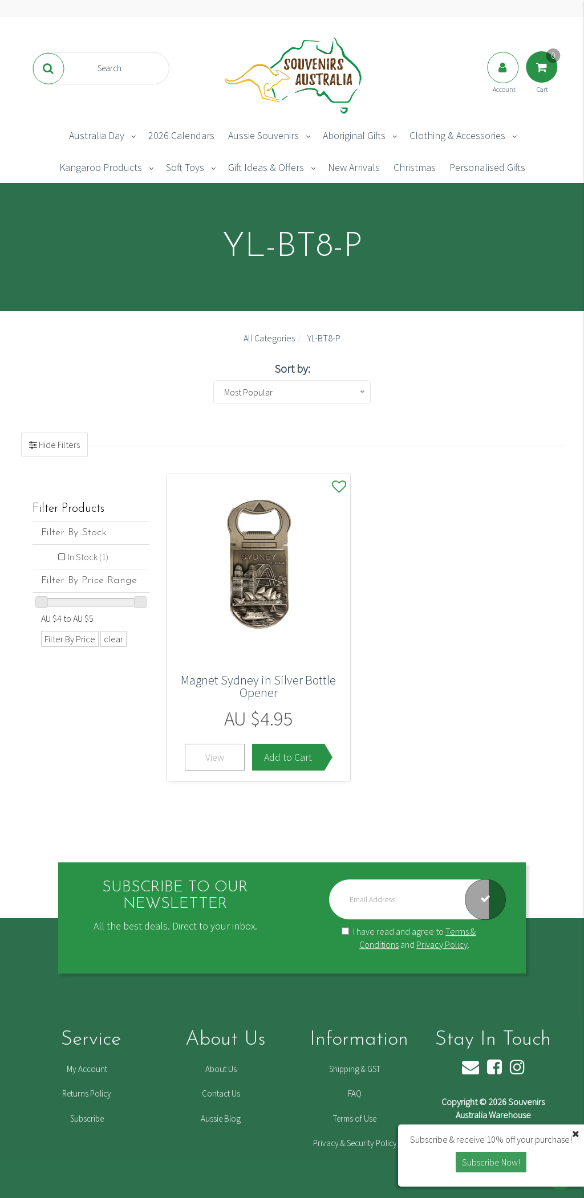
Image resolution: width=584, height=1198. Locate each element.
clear (113, 639)
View (214, 757)
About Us (221, 1068)
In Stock (88, 557)
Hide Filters (58, 444)
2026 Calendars (181, 135)
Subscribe (87, 1118)
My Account (87, 1068)
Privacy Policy (442, 944)
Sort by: (292, 368)
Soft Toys (185, 167)
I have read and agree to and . (409, 938)
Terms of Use (354, 1118)
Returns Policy (86, 1093)
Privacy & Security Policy (355, 1143)
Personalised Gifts (487, 167)
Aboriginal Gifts (354, 135)
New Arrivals (354, 167)
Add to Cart (288, 757)
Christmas (415, 167)
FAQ (355, 1093)
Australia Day (96, 135)
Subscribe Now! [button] (491, 1162)
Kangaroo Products (100, 167)
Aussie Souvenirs (263, 135)
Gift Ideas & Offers (266, 167)
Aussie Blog (221, 1118)
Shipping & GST (354, 1068)
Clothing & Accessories (457, 135)
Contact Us (221, 1093)
